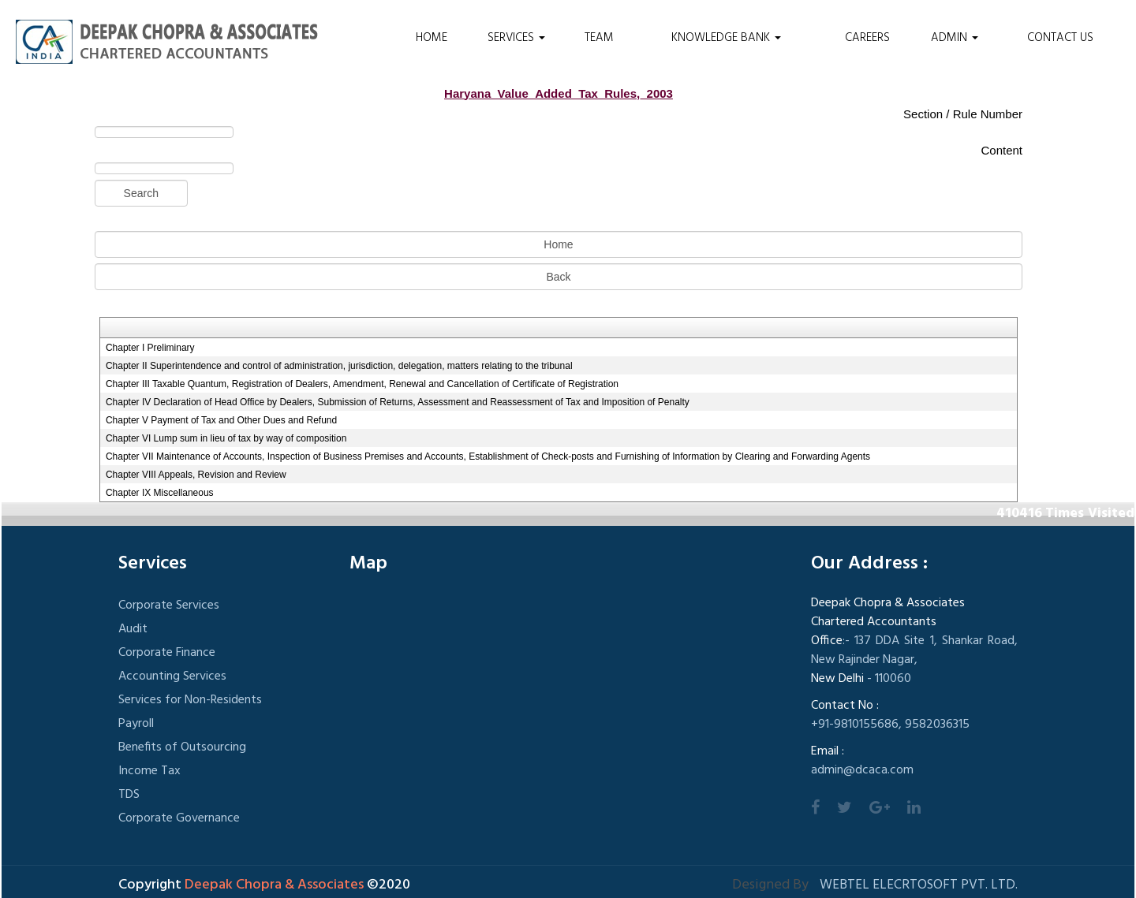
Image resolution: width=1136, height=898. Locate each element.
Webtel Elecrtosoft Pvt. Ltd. (919, 885)
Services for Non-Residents (190, 700)
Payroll (136, 724)
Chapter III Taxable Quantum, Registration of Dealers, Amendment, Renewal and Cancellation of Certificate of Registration (362, 383)
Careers (867, 38)
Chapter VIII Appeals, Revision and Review (196, 474)
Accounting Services (172, 676)
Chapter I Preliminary (150, 347)
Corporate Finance (166, 653)
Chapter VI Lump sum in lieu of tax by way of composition (226, 438)
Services (516, 38)
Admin (954, 38)
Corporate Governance (179, 818)
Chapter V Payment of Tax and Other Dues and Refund (221, 420)
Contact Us (1060, 38)
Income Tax (149, 771)
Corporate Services (168, 605)
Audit (133, 629)
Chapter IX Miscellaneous (160, 492)
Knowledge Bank (726, 38)
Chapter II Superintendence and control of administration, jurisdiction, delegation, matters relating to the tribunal (339, 365)
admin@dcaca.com (862, 770)
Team (599, 38)
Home (431, 38)
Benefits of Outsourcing (182, 747)
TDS (129, 794)
